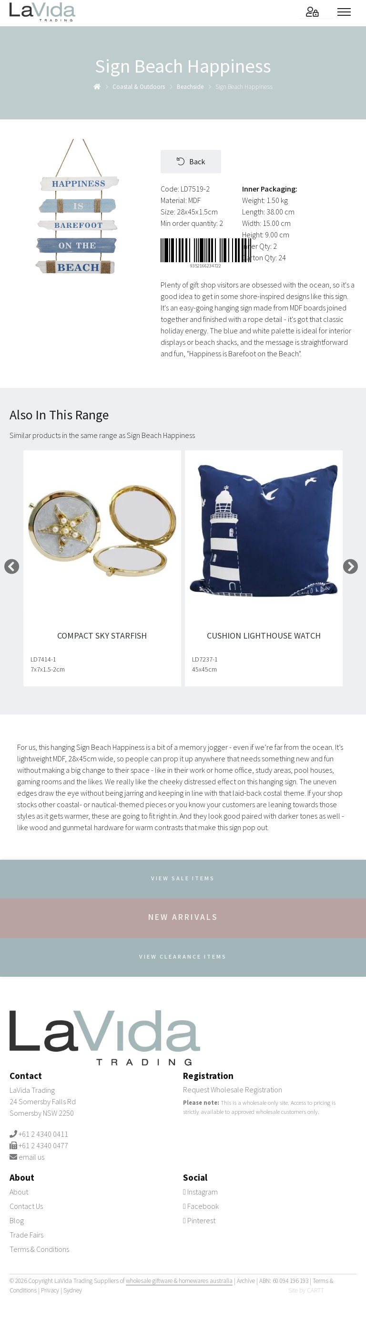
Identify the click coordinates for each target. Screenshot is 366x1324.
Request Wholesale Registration (232, 1089)
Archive (246, 1281)
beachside (190, 87)
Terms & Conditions (39, 1249)
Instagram (200, 1191)
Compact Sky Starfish (102, 635)
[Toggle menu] (346, 11)
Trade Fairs (26, 1234)
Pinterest (199, 1220)
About (19, 1191)
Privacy (50, 1290)
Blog (17, 1220)
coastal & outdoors (138, 87)
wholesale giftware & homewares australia (179, 1281)
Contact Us (26, 1206)
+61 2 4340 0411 (43, 1134)
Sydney (72, 1290)
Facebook (201, 1206)
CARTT (315, 1290)
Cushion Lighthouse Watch (264, 635)
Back (191, 161)
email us (31, 1157)
